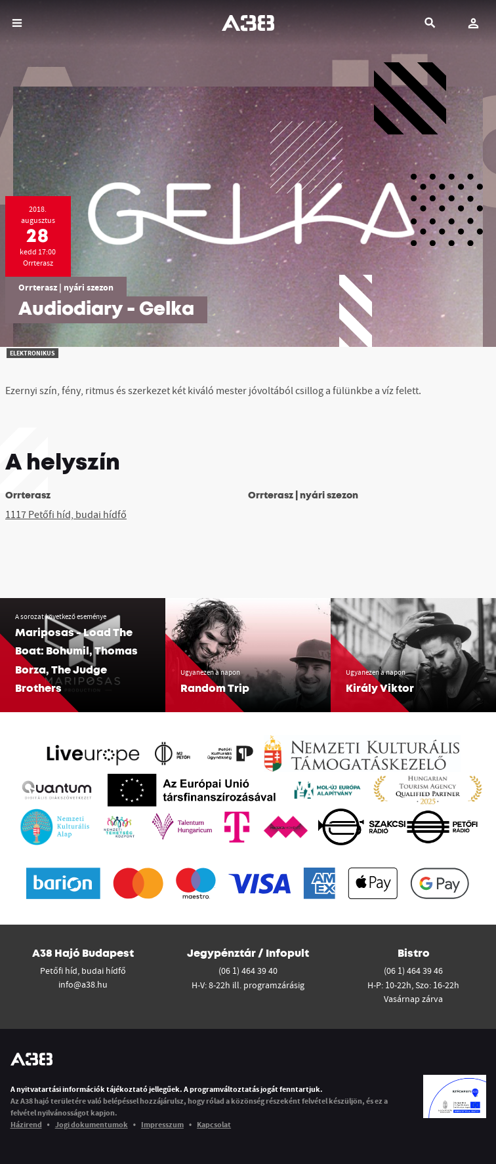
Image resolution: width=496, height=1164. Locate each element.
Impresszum (162, 1124)
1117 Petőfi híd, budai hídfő (66, 514)
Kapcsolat (214, 1124)
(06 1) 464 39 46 (413, 970)
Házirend (26, 1124)
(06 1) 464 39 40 (248, 970)
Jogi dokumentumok (91, 1124)
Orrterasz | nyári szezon (66, 287)
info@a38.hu (83, 984)
